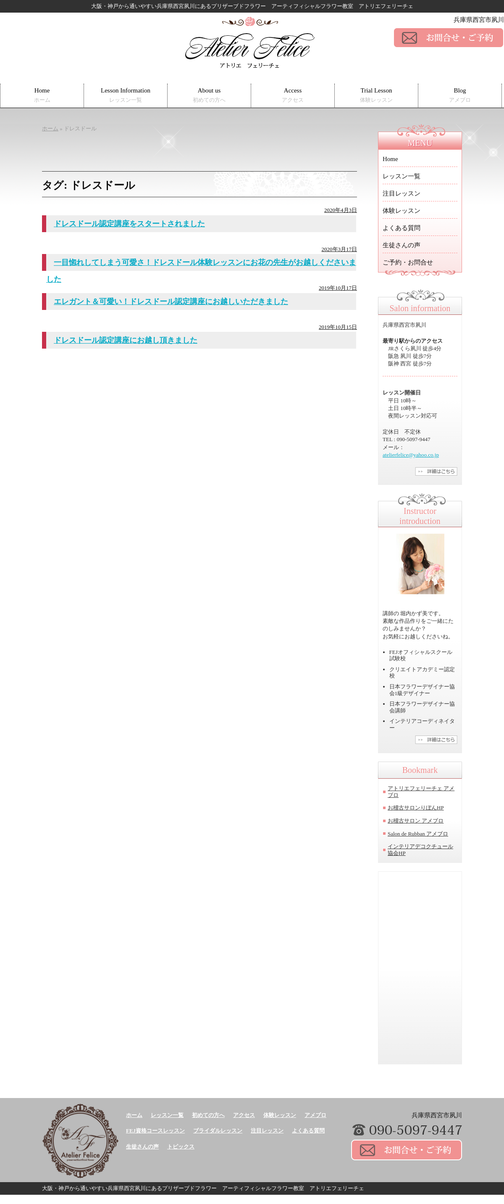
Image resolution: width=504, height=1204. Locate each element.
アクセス (244, 1115)
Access (293, 95)
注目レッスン (401, 193)
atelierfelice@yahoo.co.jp (411, 455)
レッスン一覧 (401, 176)
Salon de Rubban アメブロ (418, 834)
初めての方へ (208, 1115)
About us (209, 95)
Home (42, 95)
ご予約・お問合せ (408, 262)
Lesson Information (125, 95)
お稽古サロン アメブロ (416, 821)
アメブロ (315, 1115)
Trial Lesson (376, 95)
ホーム (134, 1115)
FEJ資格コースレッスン (155, 1130)
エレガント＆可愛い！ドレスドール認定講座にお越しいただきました (171, 301)
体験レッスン (401, 210)
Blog (460, 95)
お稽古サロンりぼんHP (416, 807)
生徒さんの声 (401, 245)
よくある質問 (401, 228)
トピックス (180, 1146)
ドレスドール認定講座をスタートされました (129, 224)
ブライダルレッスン (217, 1130)
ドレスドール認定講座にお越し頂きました (125, 340)
